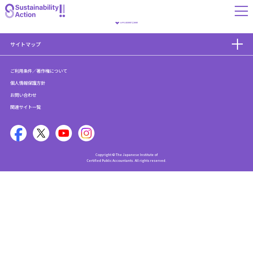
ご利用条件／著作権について (38, 71)
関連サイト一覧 (25, 107)
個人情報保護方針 (27, 83)
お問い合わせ (23, 95)
